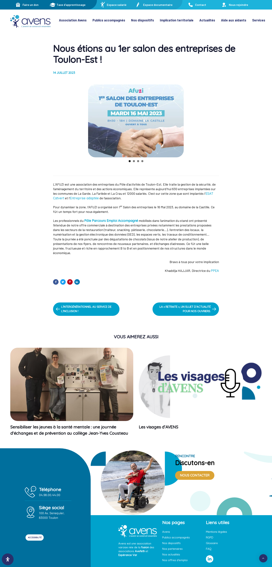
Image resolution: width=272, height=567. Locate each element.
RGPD (209, 537)
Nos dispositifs (171, 543)
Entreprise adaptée (84, 198)
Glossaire (212, 543)
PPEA (215, 271)
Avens (166, 531)
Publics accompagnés (176, 537)
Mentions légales (216, 531)
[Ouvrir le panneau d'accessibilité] (8, 559)
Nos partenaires (172, 549)
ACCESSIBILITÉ (41, 537)
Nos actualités (171, 554)
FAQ (208, 549)
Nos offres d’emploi (175, 560)
